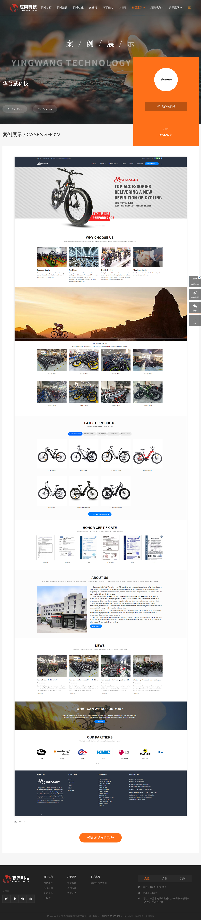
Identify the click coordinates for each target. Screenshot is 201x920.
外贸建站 (108, 7)
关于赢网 (175, 7)
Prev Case (14, 109)
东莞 (146, 878)
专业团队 (71, 893)
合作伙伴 (71, 888)
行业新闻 (48, 888)
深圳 (182, 878)
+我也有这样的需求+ (100, 837)
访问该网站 (166, 106)
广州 (164, 878)
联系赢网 (95, 876)
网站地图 (128, 916)
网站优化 (78, 7)
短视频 (93, 7)
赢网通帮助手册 (99, 882)
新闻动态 (156, 7)
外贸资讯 (48, 893)
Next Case (45, 109)
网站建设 (62, 7)
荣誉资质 (71, 882)
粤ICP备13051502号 (112, 916)
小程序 (122, 7)
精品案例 (138, 7)
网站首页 (46, 7)
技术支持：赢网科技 (144, 916)
